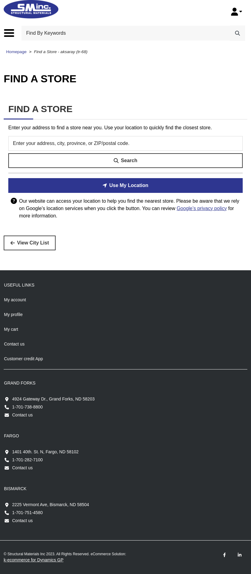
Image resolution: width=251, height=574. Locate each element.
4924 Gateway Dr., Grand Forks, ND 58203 (53, 398)
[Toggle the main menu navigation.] (12, 32)
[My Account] (236, 11)
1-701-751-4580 (27, 512)
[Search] (237, 33)
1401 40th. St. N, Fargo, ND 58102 (45, 451)
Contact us (22, 414)
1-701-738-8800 (27, 406)
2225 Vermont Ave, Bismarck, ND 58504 (50, 504)
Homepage (16, 51)
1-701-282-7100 (27, 459)
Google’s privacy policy (202, 208)
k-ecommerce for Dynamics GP (33, 559)
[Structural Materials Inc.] (31, 9)
